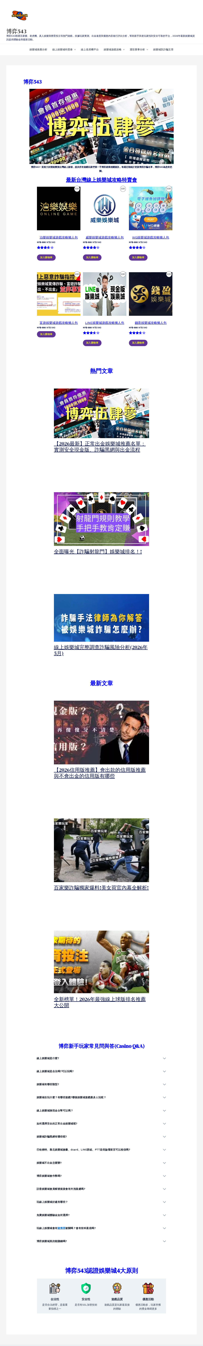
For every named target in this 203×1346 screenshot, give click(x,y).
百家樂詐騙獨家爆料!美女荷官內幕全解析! (101, 887)
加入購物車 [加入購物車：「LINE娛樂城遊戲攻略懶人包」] (92, 342)
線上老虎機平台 (90, 49)
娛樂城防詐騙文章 (163, 49)
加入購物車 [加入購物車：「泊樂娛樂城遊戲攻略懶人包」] (46, 257)
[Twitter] (164, 1327)
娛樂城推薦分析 (38, 49)
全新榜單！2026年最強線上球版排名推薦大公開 (100, 1002)
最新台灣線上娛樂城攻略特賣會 (101, 179)
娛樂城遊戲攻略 (112, 49)
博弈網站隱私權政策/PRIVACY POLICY (102, 1331)
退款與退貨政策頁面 (91, 1335)
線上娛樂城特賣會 (62, 49)
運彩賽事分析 (137, 49)
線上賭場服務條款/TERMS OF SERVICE (103, 1327)
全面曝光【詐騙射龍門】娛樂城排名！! (98, 551)
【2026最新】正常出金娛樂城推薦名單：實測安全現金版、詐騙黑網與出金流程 (100, 446)
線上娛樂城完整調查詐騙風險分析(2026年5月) (101, 650)
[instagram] (178, 1327)
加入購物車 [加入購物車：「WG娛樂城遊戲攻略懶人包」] (138, 257)
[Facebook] (157, 1327)
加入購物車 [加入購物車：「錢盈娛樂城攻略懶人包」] (138, 342)
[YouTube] (171, 1327)
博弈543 (16, 31)
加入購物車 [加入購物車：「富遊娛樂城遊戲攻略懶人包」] (46, 334)
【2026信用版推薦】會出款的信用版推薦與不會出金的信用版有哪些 (100, 772)
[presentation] (101, 413)
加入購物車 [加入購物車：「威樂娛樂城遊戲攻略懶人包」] (92, 257)
